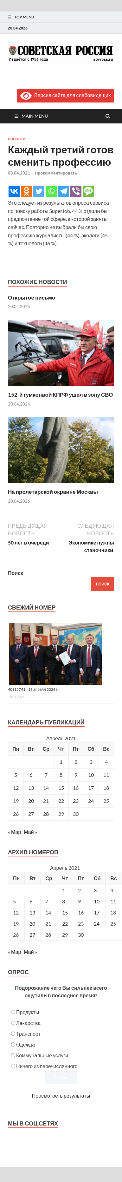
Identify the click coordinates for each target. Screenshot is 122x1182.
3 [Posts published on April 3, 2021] (95, 890)
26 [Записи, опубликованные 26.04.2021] (16, 814)
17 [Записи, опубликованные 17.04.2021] (91, 788)
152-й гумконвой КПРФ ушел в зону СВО (60, 394)
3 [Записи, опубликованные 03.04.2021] (91, 762)
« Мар (14, 832)
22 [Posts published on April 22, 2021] (65, 924)
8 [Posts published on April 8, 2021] (63, 901)
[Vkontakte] (14, 191)
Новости (16, 139)
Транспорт (28, 1034)
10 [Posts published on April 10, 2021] (97, 901)
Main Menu (35, 116)
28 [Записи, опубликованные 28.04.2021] (46, 814)
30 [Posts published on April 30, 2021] (81, 935)
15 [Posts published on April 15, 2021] (65, 912)
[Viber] (75, 191)
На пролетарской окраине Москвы (53, 491)
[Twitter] (38, 191)
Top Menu (24, 17)
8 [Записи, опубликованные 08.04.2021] (61, 775)
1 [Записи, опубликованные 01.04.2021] (61, 762)
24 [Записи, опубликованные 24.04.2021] (91, 801)
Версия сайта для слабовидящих (65, 95)
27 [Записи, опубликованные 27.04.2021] (31, 814)
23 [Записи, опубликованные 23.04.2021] (76, 801)
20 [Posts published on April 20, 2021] (32, 924)
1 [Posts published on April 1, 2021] (63, 890)
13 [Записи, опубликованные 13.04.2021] (31, 788)
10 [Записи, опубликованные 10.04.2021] (91, 775)
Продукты (27, 1012)
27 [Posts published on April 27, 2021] (32, 935)
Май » (30, 832)
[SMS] (88, 191)
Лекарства (28, 1023)
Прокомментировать (56, 172)
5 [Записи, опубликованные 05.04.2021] (15, 775)
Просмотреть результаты (61, 1096)
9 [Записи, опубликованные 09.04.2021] (75, 775)
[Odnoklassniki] (26, 191)
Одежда (25, 1044)
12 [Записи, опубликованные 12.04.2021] (16, 788)
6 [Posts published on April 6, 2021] (30, 901)
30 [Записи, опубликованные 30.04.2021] (76, 814)
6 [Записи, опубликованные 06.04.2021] (30, 775)
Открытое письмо (31, 297)
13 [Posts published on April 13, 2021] (32, 912)
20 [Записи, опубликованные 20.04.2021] (31, 801)
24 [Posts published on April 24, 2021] (97, 924)
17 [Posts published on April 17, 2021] (97, 912)
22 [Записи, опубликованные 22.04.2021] (61, 801)
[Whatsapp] (51, 191)
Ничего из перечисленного (47, 1066)
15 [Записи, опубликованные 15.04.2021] (61, 788)
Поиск (15, 573)
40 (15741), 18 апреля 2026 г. (33, 689)
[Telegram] (63, 191)
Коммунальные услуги (42, 1055)
